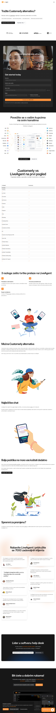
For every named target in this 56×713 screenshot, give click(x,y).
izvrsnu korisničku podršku (14, 464)
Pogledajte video (21, 22)
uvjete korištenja (17, 102)
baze (48, 58)
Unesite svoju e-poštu (9, 83)
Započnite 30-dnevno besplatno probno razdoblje (23, 652)
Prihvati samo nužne (14, 709)
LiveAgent (12, 15)
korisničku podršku (27, 56)
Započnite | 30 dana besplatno (8, 22)
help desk (9, 294)
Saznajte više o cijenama (7, 472)
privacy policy (13, 706)
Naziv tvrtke (7, 88)
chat (13, 407)
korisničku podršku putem (29, 646)
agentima (21, 572)
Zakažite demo (39, 684)
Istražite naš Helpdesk (24, 159)
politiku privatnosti (24, 102)
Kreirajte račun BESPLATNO (28, 99)
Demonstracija (39, 652)
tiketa (21, 599)
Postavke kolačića (23, 709)
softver (25, 526)
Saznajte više (34, 158)
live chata (37, 58)
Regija (6, 93)
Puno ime (6, 78)
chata (31, 407)
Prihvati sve (5, 709)
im (47, 526)
